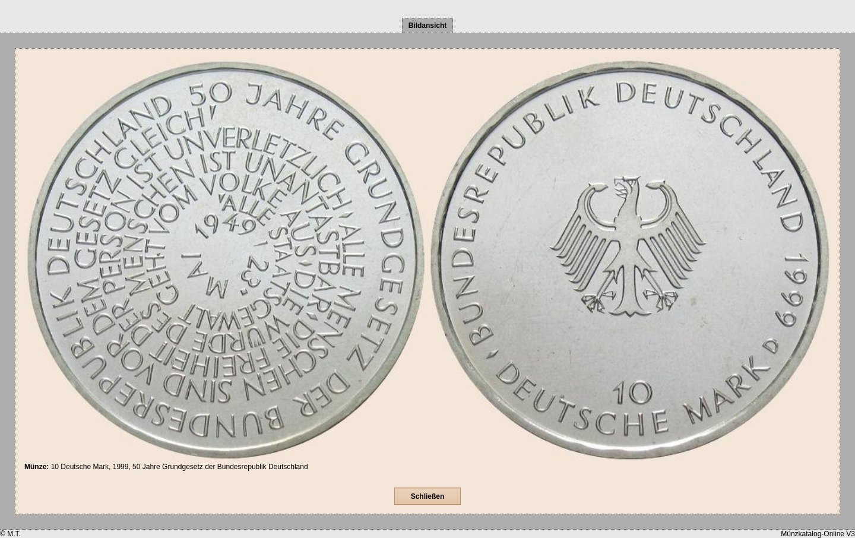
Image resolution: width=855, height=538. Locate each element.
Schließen (428, 496)
